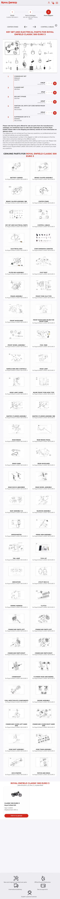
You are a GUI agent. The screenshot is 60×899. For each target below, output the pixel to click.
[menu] (57, 2)
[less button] (47, 83)
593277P (16, 80)
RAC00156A (18, 109)
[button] (56, 25)
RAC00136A (18, 120)
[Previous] (25, 27)
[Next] (34, 27)
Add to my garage (16, 815)
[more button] (51, 83)
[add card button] (55, 83)
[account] (49, 2)
